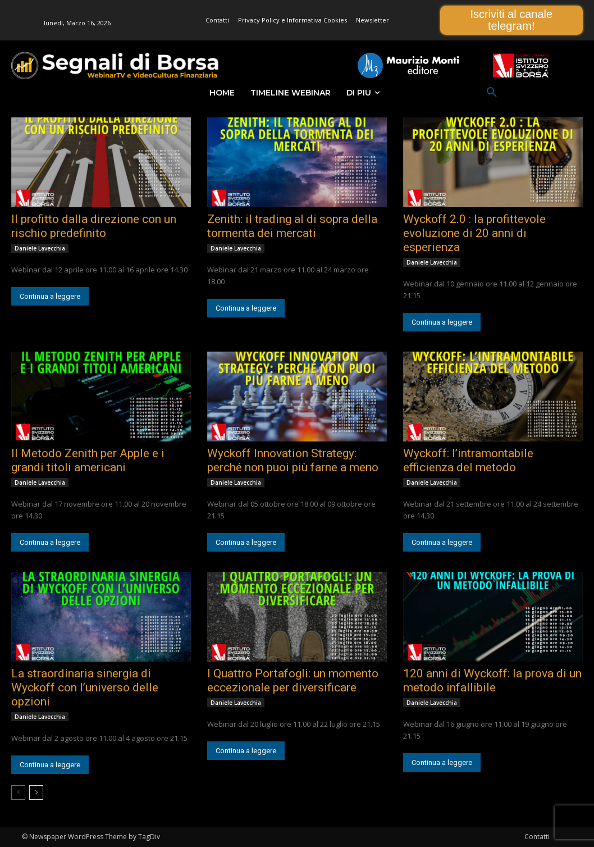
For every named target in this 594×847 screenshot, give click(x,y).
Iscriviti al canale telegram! (511, 20)
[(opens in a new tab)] (101, 162)
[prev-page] (18, 792)
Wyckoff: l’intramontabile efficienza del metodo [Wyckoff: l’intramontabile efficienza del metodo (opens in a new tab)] (468, 460)
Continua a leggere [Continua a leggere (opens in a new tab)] (50, 296)
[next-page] (36, 792)
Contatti (537, 836)
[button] (491, 92)
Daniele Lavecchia (40, 248)
